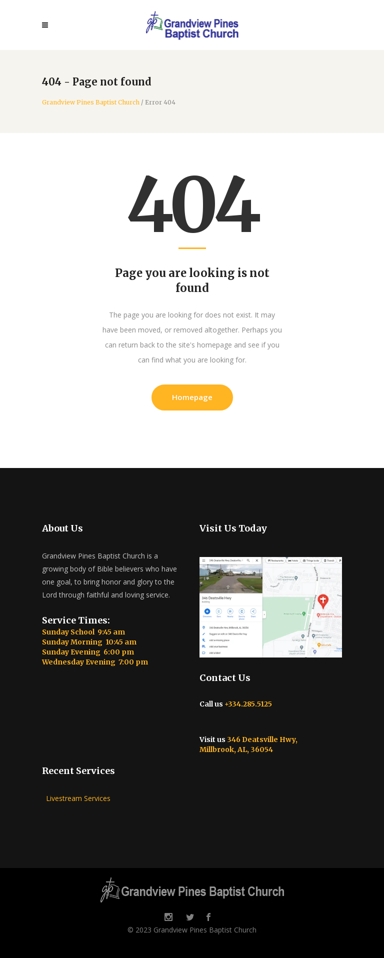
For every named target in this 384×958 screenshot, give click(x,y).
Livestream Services (76, 798)
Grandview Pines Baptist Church (91, 103)
